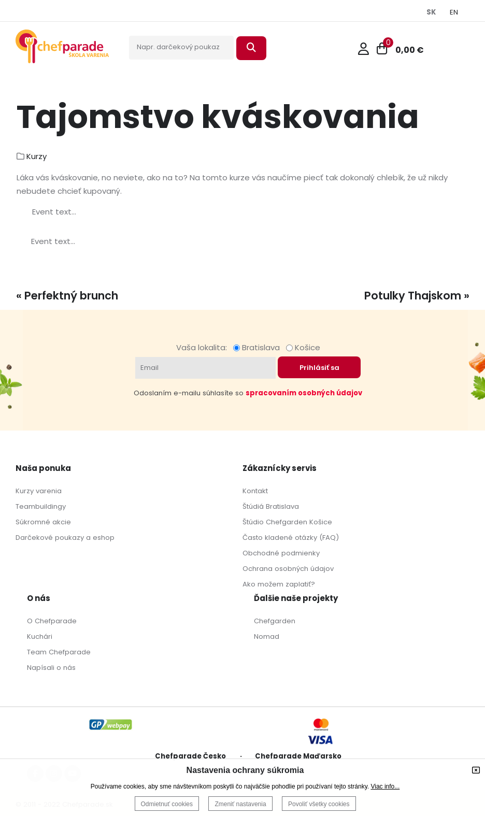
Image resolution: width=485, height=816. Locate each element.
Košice (303, 347)
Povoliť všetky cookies (319, 804)
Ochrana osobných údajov (288, 569)
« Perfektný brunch (67, 295)
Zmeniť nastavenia (240, 804)
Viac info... (385, 786)
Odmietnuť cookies (167, 804)
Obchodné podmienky (281, 553)
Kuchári (39, 636)
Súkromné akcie (43, 522)
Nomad (266, 636)
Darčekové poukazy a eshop (65, 537)
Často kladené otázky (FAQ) (291, 537)
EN (454, 12)
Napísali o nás (51, 667)
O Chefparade (52, 621)
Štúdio (253, 522)
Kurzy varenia (39, 491)
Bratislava (258, 347)
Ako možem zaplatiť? (279, 584)
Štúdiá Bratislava (271, 506)
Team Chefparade (59, 652)
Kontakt (255, 491)
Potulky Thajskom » (416, 295)
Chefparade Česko (190, 756)
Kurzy (36, 156)
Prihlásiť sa (319, 368)
